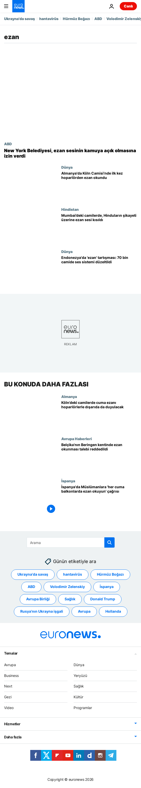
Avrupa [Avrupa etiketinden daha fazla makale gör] (84, 611)
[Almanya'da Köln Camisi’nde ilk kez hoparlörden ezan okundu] (99, 186)
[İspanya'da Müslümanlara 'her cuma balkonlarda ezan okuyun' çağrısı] (99, 500)
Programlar (83, 707)
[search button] (109, 542)
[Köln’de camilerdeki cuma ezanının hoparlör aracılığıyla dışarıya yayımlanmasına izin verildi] (99, 415)
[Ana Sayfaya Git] (18, 6)
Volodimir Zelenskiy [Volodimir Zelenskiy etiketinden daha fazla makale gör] (67, 587)
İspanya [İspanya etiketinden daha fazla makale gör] (107, 587)
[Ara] (71, 542)
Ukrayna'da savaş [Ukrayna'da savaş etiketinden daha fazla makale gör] (32, 574)
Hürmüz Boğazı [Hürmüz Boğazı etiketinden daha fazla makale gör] (110, 574)
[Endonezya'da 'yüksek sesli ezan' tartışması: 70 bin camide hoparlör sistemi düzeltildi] (99, 270)
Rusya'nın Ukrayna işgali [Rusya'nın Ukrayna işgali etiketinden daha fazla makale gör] (41, 611)
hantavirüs (48, 18)
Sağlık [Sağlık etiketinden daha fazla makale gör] (70, 599)
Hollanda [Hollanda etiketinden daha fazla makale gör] (113, 611)
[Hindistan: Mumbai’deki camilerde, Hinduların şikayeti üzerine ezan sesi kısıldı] (99, 228)
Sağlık (79, 686)
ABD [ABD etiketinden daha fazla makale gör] (31, 587)
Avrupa (10, 665)
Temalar (11, 653)
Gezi (8, 697)
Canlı (128, 6)
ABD (98, 18)
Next (8, 686)
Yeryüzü (80, 675)
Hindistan (70, 209)
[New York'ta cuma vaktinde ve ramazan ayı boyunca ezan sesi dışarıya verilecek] (70, 153)
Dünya (67, 167)
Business (11, 675)
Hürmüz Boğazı (76, 18)
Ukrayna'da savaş (19, 18)
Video (9, 707)
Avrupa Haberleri (76, 439)
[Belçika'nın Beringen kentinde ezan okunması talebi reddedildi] (99, 458)
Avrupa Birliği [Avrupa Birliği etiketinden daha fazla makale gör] (38, 599)
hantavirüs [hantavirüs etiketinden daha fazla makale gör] (72, 574)
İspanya (68, 481)
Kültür (78, 697)
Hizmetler (12, 724)
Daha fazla (13, 737)
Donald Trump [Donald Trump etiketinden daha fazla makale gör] (102, 599)
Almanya (69, 396)
